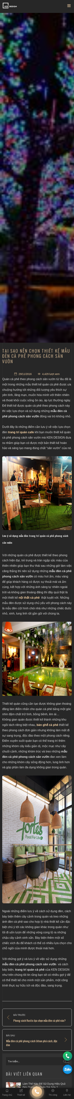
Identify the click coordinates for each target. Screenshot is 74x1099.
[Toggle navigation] (69, 6)
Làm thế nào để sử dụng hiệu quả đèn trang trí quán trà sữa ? (44, 1085)
